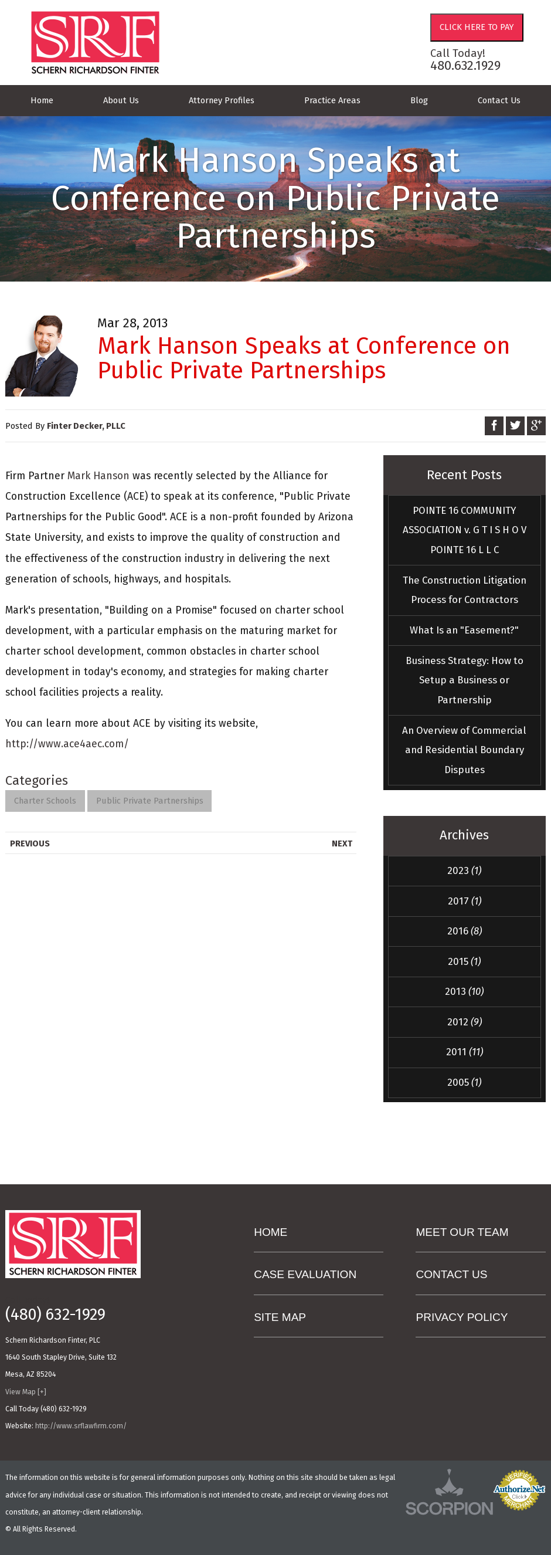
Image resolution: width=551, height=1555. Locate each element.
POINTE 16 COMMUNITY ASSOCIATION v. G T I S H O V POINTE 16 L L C (464, 529)
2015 (464, 961)
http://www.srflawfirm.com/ (81, 1426)
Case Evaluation (305, 1274)
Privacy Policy (462, 1317)
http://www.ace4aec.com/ (67, 744)
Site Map (280, 1317)
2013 (464, 991)
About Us (121, 100)
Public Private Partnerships (149, 800)
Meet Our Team (462, 1232)
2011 (464, 1052)
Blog (419, 100)
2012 (464, 1022)
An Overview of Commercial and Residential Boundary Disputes (464, 749)
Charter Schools (45, 800)
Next (342, 843)
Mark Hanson (98, 476)
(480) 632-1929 (55, 1315)
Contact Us (499, 100)
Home (41, 100)
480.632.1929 (465, 65)
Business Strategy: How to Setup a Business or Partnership (464, 680)
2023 (464, 870)
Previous (30, 843)
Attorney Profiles (221, 100)
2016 (464, 931)
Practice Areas (332, 100)
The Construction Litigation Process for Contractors (464, 590)
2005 (464, 1082)
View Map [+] (25, 1392)
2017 (464, 901)
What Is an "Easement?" (464, 630)
